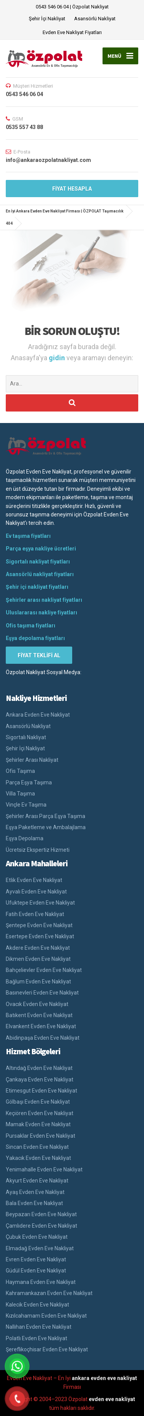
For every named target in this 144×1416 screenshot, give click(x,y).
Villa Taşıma (20, 793)
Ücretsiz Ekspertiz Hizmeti (38, 850)
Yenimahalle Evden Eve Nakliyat (44, 1169)
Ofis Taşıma (20, 771)
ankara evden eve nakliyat (104, 1378)
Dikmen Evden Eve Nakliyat (38, 959)
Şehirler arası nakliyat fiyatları (44, 600)
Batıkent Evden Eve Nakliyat (39, 1015)
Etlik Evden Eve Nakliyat (34, 880)
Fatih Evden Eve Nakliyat (35, 914)
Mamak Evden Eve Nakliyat (38, 1124)
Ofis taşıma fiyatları (30, 625)
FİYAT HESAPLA (72, 189)
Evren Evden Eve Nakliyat (36, 1259)
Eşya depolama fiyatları (35, 638)
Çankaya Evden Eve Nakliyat (39, 1079)
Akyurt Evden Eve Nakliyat (37, 1181)
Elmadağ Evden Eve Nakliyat (40, 1248)
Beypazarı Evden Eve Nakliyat (41, 1214)
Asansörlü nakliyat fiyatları (40, 574)
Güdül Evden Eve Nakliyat (36, 1270)
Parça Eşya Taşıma (29, 782)
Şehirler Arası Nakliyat (32, 760)
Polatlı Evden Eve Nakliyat (36, 1338)
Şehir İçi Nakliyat (47, 18)
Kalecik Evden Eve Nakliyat (37, 1305)
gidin (57, 358)
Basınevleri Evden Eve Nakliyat (42, 993)
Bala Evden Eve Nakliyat (34, 1203)
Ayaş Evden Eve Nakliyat (35, 1192)
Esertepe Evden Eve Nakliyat (40, 936)
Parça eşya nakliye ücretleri (41, 548)
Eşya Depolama (24, 838)
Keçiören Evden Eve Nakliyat (39, 1113)
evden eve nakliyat (112, 1399)
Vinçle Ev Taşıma (26, 805)
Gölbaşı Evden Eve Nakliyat (38, 1102)
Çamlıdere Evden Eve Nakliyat (41, 1226)
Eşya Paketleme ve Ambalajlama (46, 827)
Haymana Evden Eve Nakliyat (41, 1282)
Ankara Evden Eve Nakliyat (38, 715)
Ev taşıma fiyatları (28, 536)
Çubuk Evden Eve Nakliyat (37, 1237)
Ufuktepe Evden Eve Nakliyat (40, 903)
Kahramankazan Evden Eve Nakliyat (49, 1293)
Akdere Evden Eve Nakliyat (38, 948)
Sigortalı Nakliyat (26, 737)
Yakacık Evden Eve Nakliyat (38, 1158)
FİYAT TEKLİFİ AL (39, 655)
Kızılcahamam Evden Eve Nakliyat (46, 1316)
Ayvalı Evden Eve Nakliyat (36, 891)
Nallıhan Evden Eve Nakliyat (38, 1327)
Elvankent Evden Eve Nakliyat (41, 1026)
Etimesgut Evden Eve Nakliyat (41, 1091)
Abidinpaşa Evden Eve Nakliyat (42, 1038)
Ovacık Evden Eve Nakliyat (37, 1004)
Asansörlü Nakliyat (95, 18)
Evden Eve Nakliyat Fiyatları (72, 32)
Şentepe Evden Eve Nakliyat (39, 925)
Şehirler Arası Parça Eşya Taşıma (45, 816)
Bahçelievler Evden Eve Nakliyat (44, 970)
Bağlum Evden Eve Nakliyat (38, 981)
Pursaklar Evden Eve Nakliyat (40, 1136)
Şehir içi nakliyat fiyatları (37, 587)
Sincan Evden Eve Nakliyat (37, 1147)
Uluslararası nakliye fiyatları (41, 612)
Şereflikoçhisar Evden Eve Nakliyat (47, 1349)
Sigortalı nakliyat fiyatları (38, 562)
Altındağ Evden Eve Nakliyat (39, 1068)
